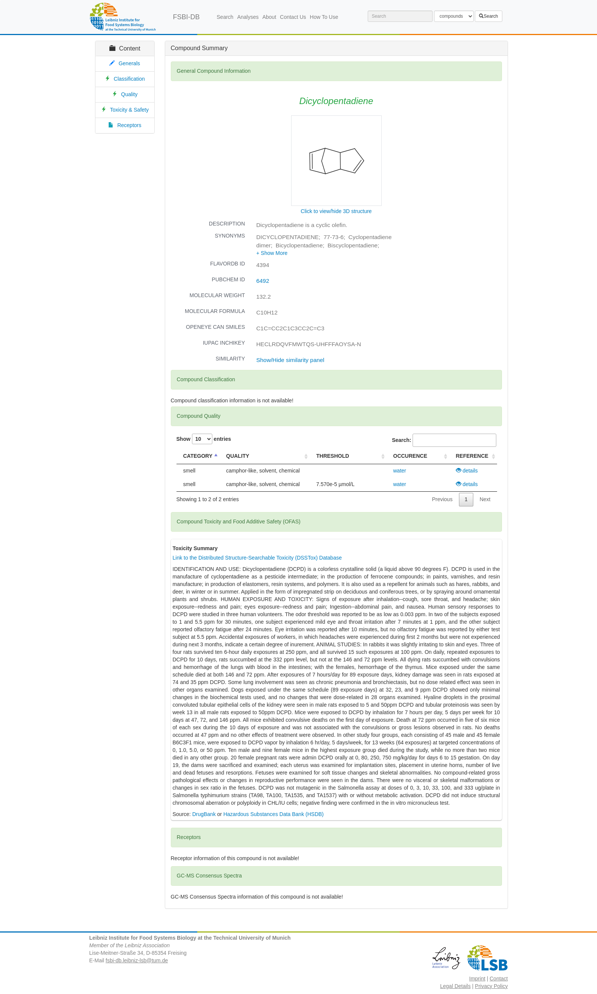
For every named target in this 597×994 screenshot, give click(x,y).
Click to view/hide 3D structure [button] (336, 211)
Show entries (203, 439)
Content (124, 48)
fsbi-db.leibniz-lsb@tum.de (137, 960)
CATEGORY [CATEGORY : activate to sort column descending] (198, 456)
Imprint (477, 979)
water (399, 471)
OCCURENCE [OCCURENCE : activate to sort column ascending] (410, 456)
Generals (129, 63)
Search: (444, 440)
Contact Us (293, 17)
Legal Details (455, 986)
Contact (499, 979)
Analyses (248, 17)
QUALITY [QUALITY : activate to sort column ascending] (237, 456)
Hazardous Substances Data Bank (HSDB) (273, 814)
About (269, 17)
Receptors (129, 125)
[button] (272, 253)
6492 (262, 281)
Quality (129, 94)
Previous (442, 499)
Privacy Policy (491, 986)
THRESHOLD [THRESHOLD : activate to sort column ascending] (332, 456)
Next (485, 499)
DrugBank (204, 814)
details (467, 471)
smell (189, 471)
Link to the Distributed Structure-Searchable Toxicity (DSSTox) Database (257, 558)
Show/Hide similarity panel (290, 360)
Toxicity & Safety (129, 110)
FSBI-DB (186, 17)
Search (225, 17)
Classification (129, 79)
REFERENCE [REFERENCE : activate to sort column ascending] (472, 456)
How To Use (324, 17)
